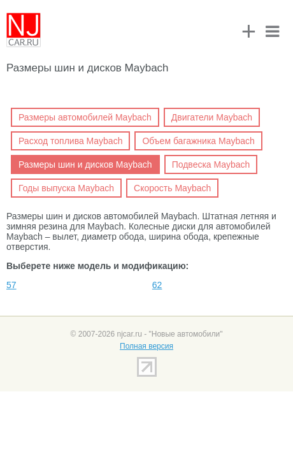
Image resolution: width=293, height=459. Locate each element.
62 (157, 285)
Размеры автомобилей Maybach (85, 117)
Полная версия (146, 346)
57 (11, 285)
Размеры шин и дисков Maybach (85, 164)
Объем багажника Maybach (198, 141)
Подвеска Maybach (211, 164)
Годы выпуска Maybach (66, 188)
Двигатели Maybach (211, 117)
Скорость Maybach (172, 188)
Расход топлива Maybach (70, 141)
